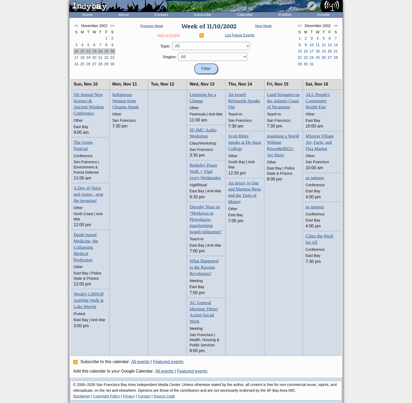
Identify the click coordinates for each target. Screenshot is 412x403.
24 (76, 64)
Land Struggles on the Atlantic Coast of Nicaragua (283, 101)
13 (94, 51)
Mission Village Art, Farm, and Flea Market (320, 142)
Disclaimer (81, 396)
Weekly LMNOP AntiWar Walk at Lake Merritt (89, 300)
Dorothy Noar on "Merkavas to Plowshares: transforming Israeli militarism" (205, 219)
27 (94, 64)
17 (76, 57)
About (124, 14)
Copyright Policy (106, 396)
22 (106, 57)
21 (100, 57)
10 (76, 51)
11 (82, 51)
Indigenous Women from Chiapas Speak (125, 101)
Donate (323, 14)
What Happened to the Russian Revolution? (203, 267)
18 (82, 57)
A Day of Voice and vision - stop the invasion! (88, 194)
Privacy (129, 396)
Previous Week (151, 26)
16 (112, 51)
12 (88, 51)
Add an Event (168, 35)
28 (100, 64)
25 (82, 64)
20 (94, 57)
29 (106, 64)
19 (88, 57)
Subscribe (202, 14)
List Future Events (240, 35)
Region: (170, 57)
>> (112, 26)
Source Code (164, 396)
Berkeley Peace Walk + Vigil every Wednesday (205, 171)
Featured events (168, 361)
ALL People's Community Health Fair (318, 101)
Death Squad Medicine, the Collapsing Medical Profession (86, 247)
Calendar (245, 14)
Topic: (165, 46)
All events (140, 361)
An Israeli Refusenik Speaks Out (244, 101)
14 (100, 51)
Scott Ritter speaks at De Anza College (244, 142)
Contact (161, 14)
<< (76, 26)
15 (106, 51)
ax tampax (315, 177)
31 (312, 64)
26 (88, 64)
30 (112, 64)
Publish (285, 14)
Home (87, 14)
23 (112, 57)
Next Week (263, 26)
